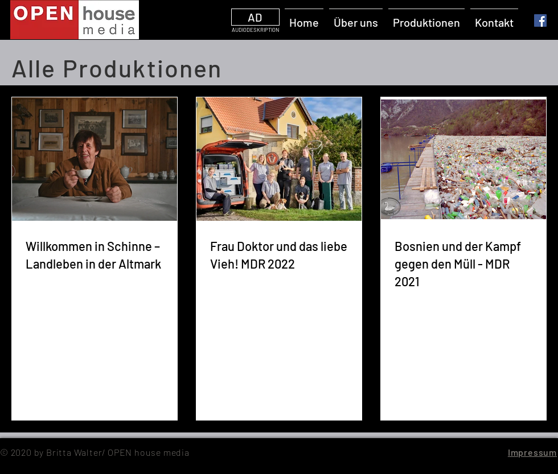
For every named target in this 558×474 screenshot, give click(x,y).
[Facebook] (540, 20)
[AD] (255, 17)
